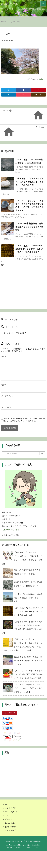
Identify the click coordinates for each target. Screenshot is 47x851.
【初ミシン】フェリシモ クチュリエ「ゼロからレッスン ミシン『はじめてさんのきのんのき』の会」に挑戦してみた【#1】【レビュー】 (22, 645)
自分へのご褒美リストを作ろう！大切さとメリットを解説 (28, 572)
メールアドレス (8, 396)
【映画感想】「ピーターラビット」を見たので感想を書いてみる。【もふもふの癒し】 (29, 182)
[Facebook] (23, 90)
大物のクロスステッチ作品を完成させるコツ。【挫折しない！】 (28, 584)
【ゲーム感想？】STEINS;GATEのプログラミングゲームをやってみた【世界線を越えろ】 (29, 249)
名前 (3, 385)
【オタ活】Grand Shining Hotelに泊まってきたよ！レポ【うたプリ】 (28, 598)
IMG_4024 (16, 22)
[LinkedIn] (8, 95)
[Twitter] (8, 90)
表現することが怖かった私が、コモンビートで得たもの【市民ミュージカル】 (28, 661)
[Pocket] (23, 95)
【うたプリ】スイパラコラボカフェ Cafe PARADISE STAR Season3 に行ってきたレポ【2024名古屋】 (28, 675)
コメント (4, 356)
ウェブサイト (6, 407)
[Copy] (38, 95)
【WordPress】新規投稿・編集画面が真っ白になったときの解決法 (29, 227)
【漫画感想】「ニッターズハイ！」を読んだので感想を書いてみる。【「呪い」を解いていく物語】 (22, 558)
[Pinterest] (38, 90)
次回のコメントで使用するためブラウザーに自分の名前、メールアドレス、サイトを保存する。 (24, 420)
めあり (42, 79)
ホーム (5, 22)
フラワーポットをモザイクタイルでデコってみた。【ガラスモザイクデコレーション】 (28, 688)
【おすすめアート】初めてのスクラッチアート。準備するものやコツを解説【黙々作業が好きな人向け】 (22, 627)
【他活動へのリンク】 (11, 530)
